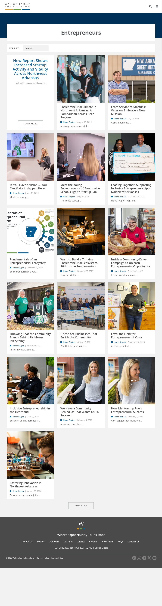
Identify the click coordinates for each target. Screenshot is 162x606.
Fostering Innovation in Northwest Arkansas (25, 516)
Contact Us (133, 579)
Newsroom (107, 579)
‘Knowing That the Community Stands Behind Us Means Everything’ (30, 356)
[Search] (150, 6)
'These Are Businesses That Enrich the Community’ (78, 354)
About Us (28, 579)
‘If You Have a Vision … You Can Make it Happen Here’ (28, 193)
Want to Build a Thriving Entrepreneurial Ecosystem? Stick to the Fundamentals (79, 275)
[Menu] (157, 6)
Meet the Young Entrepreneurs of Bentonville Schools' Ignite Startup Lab (80, 194)
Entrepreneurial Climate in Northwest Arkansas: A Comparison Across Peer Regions (78, 112)
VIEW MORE (81, 543)
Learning (68, 579)
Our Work (54, 579)
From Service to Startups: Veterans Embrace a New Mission (128, 110)
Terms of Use (57, 596)
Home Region (69, 122)
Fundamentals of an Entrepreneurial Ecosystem (28, 273)
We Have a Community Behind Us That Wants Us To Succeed (79, 437)
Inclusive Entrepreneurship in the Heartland (30, 435)
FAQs (120, 579)
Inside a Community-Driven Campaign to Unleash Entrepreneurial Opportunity (130, 275)
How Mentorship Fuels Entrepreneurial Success (127, 435)
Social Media (101, 585)
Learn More (30, 130)
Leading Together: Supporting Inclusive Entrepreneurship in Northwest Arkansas (131, 194)
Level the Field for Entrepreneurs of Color (126, 354)
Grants (81, 579)
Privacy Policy (43, 596)
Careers (93, 579)
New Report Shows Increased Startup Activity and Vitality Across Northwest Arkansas (30, 69)
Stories (41, 579)
